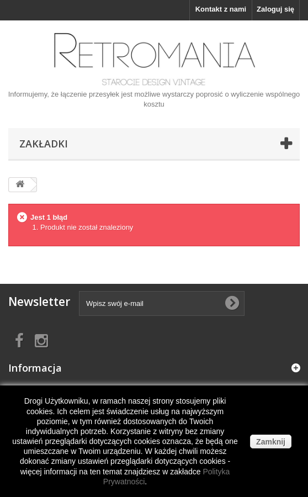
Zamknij (270, 441)
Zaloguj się (275, 9)
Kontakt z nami (220, 9)
